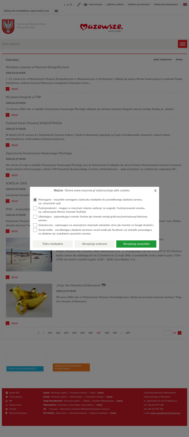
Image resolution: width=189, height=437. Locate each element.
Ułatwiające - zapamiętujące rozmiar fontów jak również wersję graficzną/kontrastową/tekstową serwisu (90, 218)
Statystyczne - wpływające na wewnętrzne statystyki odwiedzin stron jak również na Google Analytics (93, 225)
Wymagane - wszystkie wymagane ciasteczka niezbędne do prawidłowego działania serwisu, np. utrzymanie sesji (87, 201)
